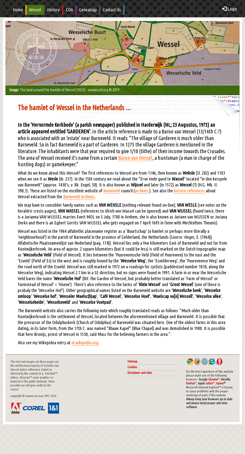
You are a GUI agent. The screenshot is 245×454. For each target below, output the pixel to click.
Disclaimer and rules (139, 373)
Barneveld (111, 190)
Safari (209, 383)
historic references (190, 190)
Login (229, 9)
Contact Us (112, 9)
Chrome (213, 379)
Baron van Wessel (135, 158)
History (53, 9)
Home (18, 9)
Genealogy (88, 9)
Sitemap (132, 361)
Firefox (190, 383)
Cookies (132, 367)
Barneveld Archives (79, 196)
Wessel (35, 9)
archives (142, 190)
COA (69, 9)
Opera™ (221, 383)
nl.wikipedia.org (84, 342)
